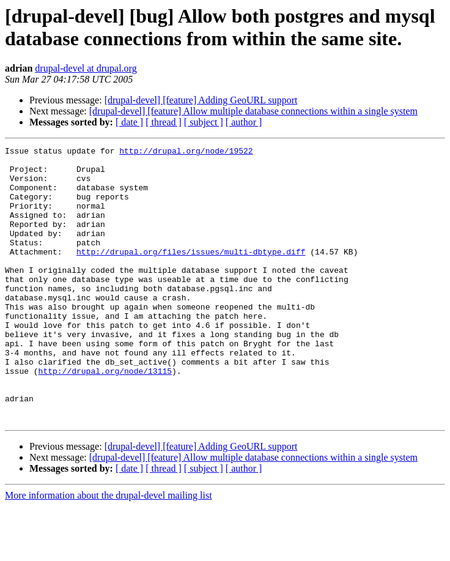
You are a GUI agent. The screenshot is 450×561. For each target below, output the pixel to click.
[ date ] (129, 122)
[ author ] (244, 122)
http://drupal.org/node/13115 (105, 416)
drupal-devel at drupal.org (85, 68)
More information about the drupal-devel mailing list (108, 550)
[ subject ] (203, 122)
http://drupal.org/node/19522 (186, 152)
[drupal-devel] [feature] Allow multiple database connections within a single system (253, 111)
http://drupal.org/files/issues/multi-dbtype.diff (190, 273)
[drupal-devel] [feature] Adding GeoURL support (201, 100)
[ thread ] (164, 122)
